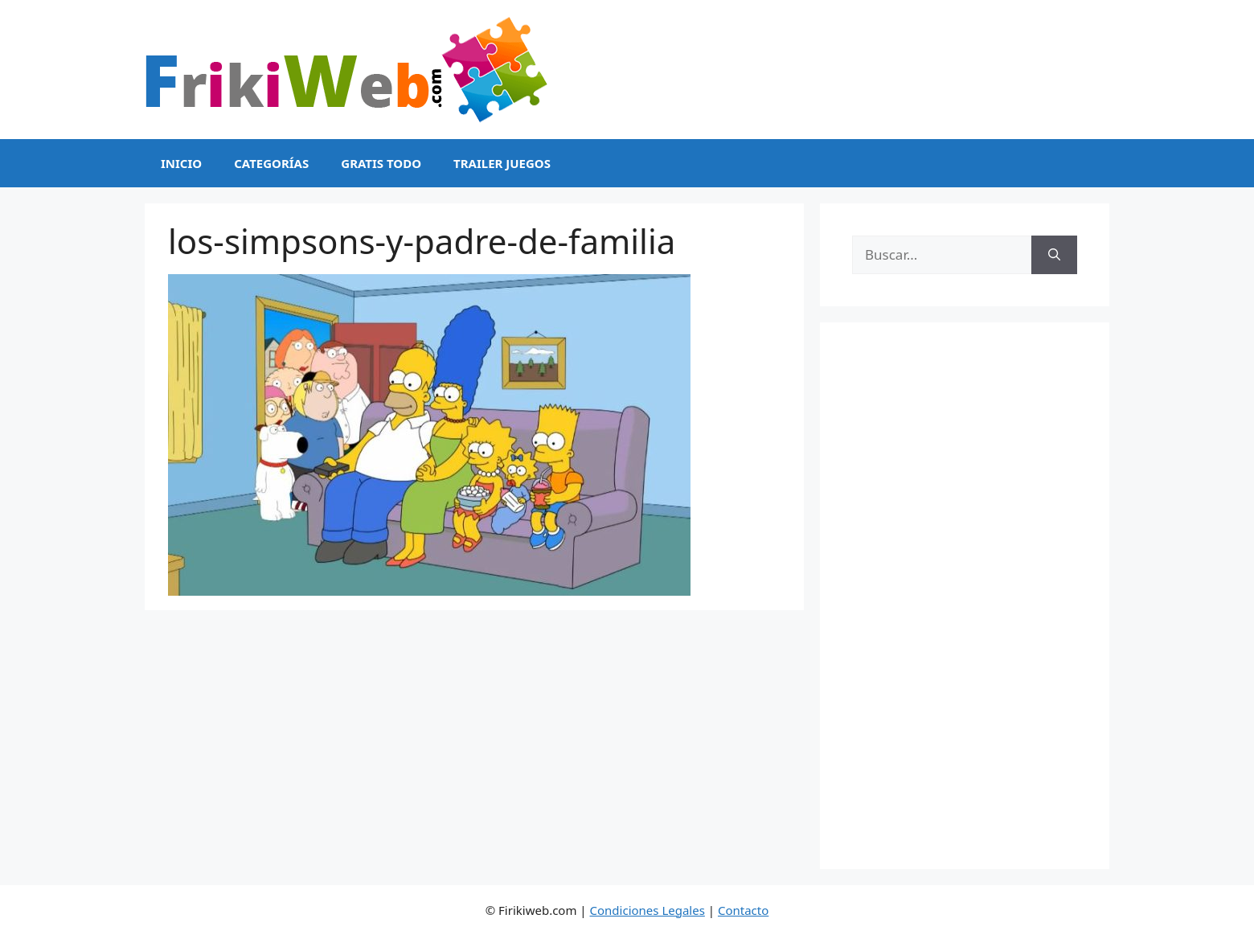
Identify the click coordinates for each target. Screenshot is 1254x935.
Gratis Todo (381, 163)
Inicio (181, 163)
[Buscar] (1054, 255)
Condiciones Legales (647, 910)
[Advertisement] (964, 596)
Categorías (271, 163)
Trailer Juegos (502, 163)
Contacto (743, 910)
